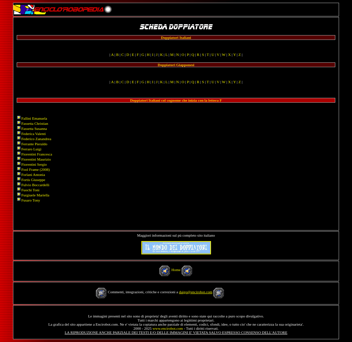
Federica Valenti (33, 134)
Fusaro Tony (30, 200)
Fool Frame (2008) (35, 169)
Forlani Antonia (33, 175)
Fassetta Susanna (34, 129)
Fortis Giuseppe (33, 180)
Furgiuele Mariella (35, 195)
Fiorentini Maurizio (36, 159)
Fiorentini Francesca (36, 154)
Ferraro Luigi (31, 149)
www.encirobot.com (168, 328)
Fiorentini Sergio (34, 164)
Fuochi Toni (30, 190)
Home (176, 270)
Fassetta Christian (34, 123)
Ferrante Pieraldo (34, 144)
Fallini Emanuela (34, 118)
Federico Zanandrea (36, 139)
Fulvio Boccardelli (35, 185)
